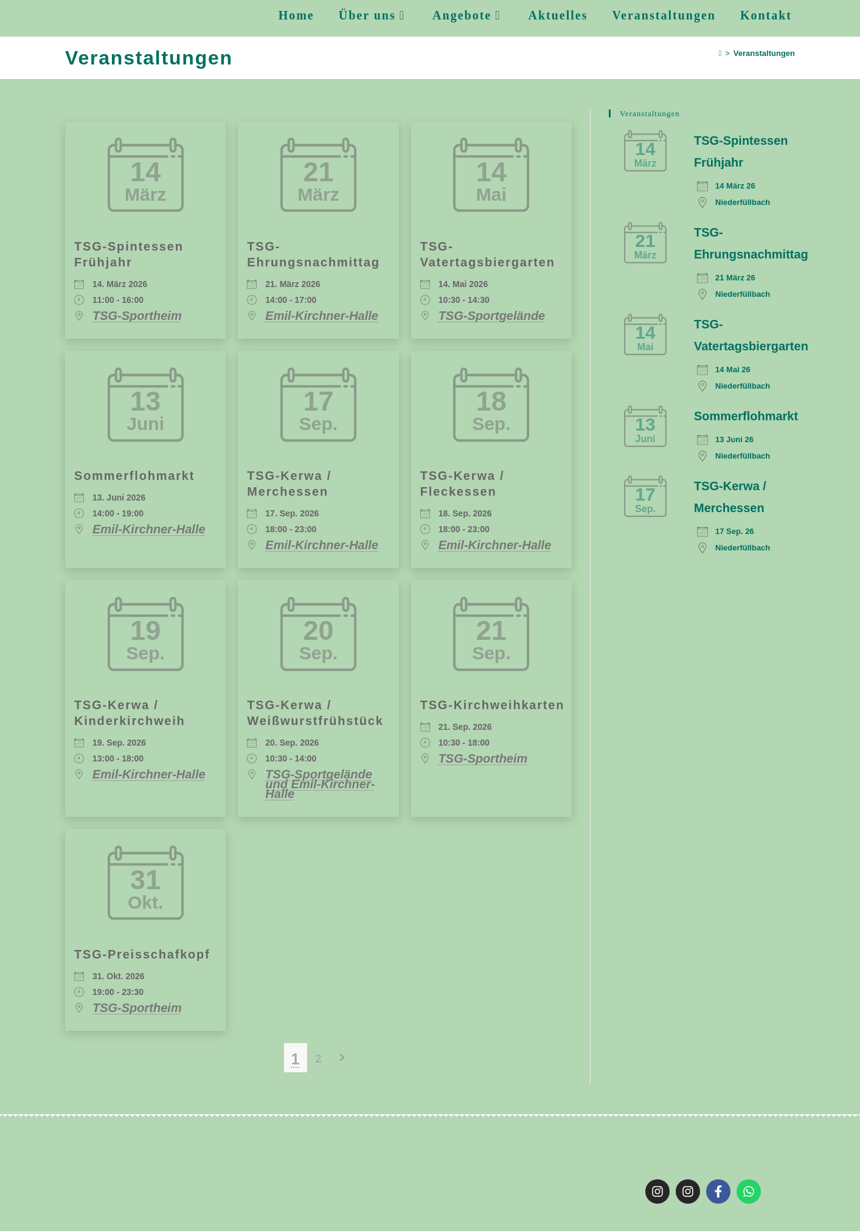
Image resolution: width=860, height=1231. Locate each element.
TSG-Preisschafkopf (142, 954)
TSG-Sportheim (137, 316)
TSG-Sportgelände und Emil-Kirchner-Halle (320, 784)
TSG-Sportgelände (492, 316)
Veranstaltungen (764, 53)
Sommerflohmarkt (134, 475)
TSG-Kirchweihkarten (492, 705)
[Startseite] (720, 53)
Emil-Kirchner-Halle (321, 316)
